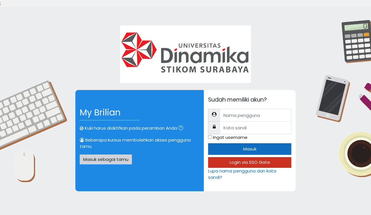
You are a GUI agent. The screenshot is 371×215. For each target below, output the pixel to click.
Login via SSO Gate (250, 162)
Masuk (250, 149)
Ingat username (230, 137)
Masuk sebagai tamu (105, 159)
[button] (182, 128)
